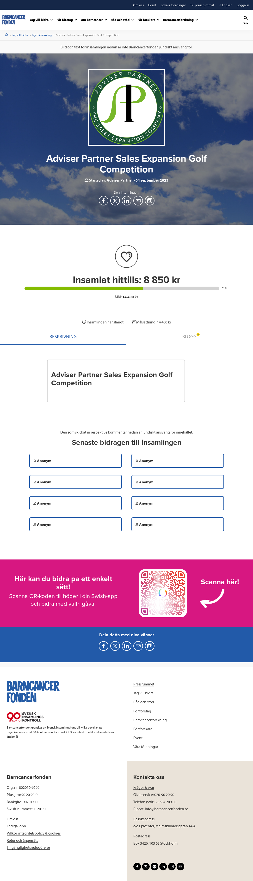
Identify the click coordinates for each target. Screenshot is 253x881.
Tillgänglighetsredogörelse (28, 847)
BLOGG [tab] (191, 336)
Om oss (12, 818)
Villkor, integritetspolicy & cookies (34, 833)
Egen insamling (42, 35)
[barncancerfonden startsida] (14, 20)
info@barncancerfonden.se (166, 808)
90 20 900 (39, 808)
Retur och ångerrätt (22, 840)
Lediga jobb (16, 825)
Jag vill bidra (20, 35)
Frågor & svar (143, 787)
